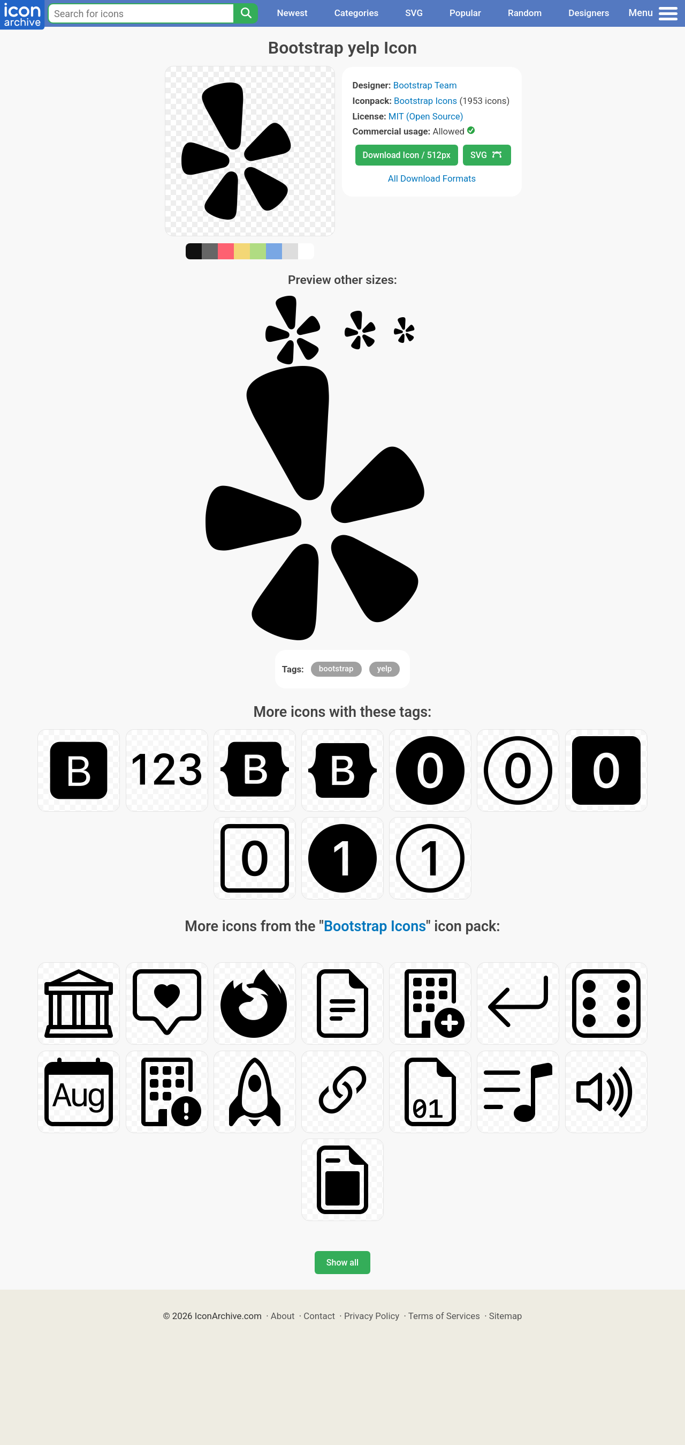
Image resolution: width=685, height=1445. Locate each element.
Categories (356, 13)
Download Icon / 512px (407, 155)
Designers (588, 13)
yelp (384, 668)
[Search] (245, 13)
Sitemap (505, 1316)
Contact (319, 1316)
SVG (414, 13)
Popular (465, 13)
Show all (342, 1262)
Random (525, 13)
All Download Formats (432, 178)
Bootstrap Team (425, 85)
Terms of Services (444, 1316)
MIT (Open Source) (426, 116)
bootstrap (336, 668)
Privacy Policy (371, 1316)
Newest (292, 13)
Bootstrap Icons (425, 100)
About (283, 1316)
